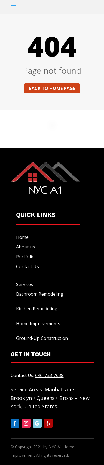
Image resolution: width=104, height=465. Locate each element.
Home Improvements (38, 323)
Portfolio (25, 257)
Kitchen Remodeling (36, 309)
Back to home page (52, 88)
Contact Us (27, 266)
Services (24, 284)
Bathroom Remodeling (39, 294)
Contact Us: (37, 375)
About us (25, 247)
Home (22, 237)
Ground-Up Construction (42, 338)
